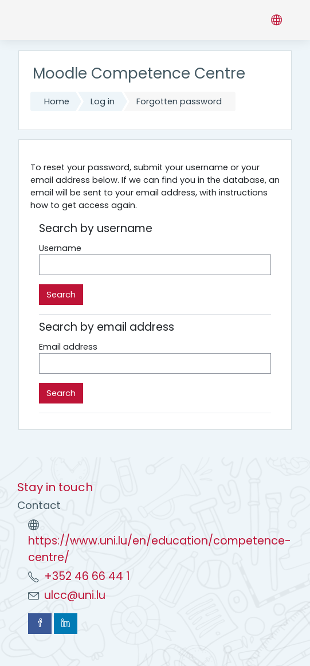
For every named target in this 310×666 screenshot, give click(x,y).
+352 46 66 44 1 (87, 576)
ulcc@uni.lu (74, 595)
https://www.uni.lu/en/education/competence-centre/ (159, 549)
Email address (68, 346)
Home (56, 101)
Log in (103, 101)
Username (60, 248)
